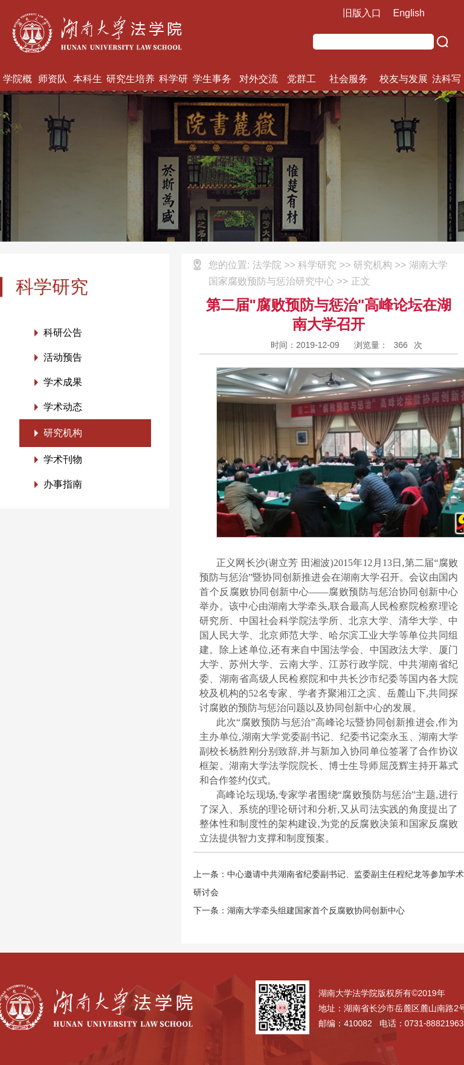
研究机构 (63, 433)
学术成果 (63, 382)
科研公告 (63, 332)
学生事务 (212, 79)
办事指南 (63, 484)
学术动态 (63, 407)
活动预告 (63, 357)
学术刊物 (63, 459)
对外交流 (258, 79)
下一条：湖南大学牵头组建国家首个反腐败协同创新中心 (299, 910)
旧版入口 (362, 13)
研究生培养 (130, 79)
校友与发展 (403, 79)
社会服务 (348, 79)
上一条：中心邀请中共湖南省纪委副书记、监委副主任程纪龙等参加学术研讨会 (328, 883)
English (409, 13)
